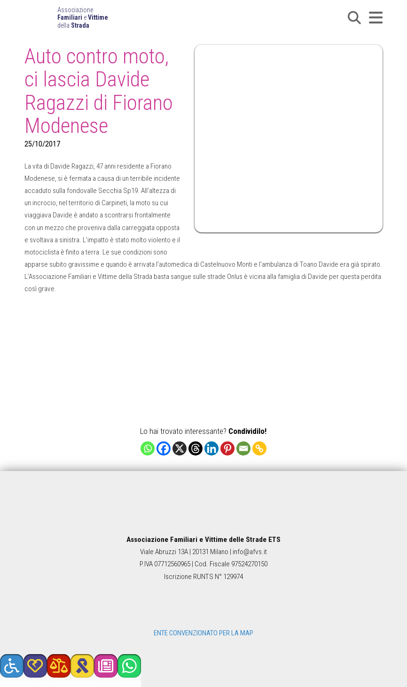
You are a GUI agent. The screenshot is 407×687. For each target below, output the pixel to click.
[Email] (243, 448)
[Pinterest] (227, 448)
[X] (179, 448)
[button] (354, 18)
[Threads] (195, 448)
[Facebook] (164, 448)
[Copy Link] (259, 448)
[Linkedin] (211, 448)
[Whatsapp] (148, 448)
